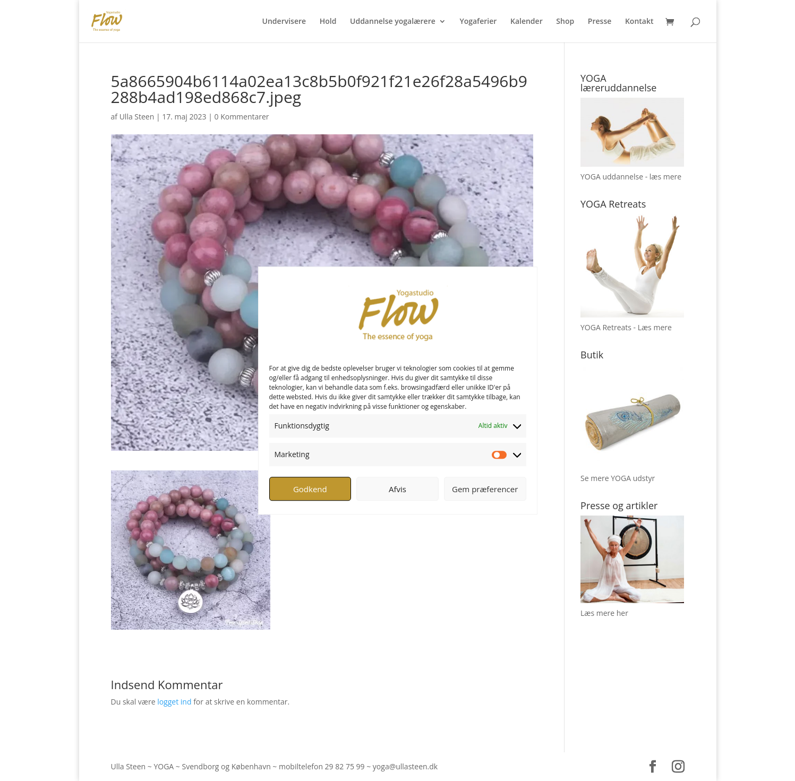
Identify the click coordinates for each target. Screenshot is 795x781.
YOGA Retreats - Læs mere (626, 327)
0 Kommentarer (242, 116)
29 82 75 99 (345, 766)
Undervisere (284, 22)
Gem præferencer (485, 489)
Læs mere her (604, 613)
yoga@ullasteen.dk (405, 766)
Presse (599, 22)
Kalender (526, 22)
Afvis (397, 489)
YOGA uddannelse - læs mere (630, 176)
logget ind (174, 702)
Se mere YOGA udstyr (617, 478)
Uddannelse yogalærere (392, 22)
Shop (565, 22)
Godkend (310, 489)
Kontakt (639, 22)
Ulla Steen (137, 116)
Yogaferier (478, 22)
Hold (328, 22)
